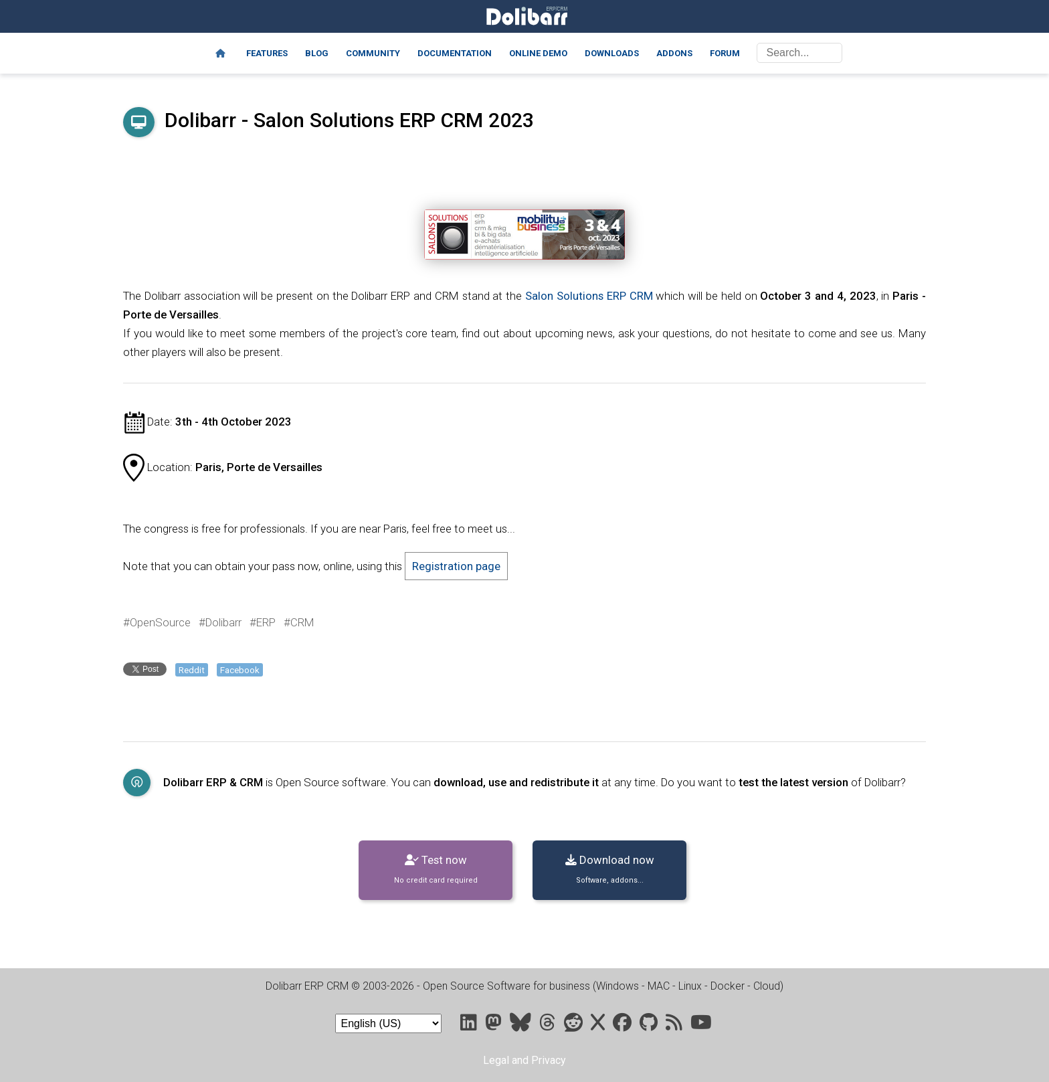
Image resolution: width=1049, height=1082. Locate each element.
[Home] (220, 53)
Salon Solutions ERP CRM (588, 295)
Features (267, 53)
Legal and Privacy (524, 1060)
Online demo (538, 53)
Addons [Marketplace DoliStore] (674, 53)
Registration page (456, 566)
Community (373, 53)
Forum (725, 53)
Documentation (454, 53)
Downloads (612, 53)
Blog (316, 53)
